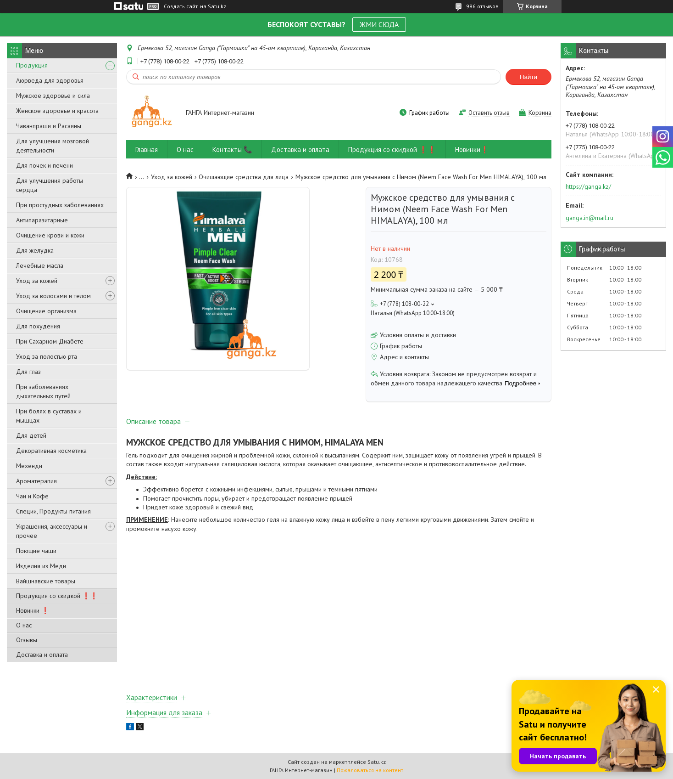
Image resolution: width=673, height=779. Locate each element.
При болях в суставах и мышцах (49, 415)
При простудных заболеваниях (60, 205)
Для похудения (38, 326)
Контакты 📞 (232, 149)
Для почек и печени (44, 165)
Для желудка (35, 250)
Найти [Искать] (528, 76)
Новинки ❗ (32, 610)
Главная (146, 149)
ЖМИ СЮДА (379, 24)
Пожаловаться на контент (370, 770)
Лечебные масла (39, 265)
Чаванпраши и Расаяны (48, 126)
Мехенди (29, 466)
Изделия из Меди (41, 566)
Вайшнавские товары (45, 581)
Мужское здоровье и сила (53, 95)
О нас (24, 625)
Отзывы (26, 640)
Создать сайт (181, 6)
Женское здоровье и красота (57, 111)
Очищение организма (46, 311)
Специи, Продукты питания (53, 511)
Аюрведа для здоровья (49, 80)
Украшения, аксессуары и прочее (51, 531)
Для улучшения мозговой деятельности (52, 145)
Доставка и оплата (42, 654)
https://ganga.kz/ (588, 186)
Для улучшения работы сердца (49, 185)
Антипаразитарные (42, 220)
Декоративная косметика (51, 450)
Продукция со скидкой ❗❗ (57, 596)
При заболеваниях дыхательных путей (43, 391)
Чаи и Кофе (32, 496)
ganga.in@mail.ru (589, 218)
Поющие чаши (36, 551)
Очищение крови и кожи (50, 235)
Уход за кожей (36, 281)
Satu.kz (376, 761)
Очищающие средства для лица (244, 177)
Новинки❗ (472, 149)
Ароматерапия (36, 481)
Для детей (31, 435)
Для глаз (28, 371)
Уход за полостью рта (46, 356)
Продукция (32, 65)
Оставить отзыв (489, 113)
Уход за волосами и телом (53, 296)
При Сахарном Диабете (49, 341)
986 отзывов (482, 6)
